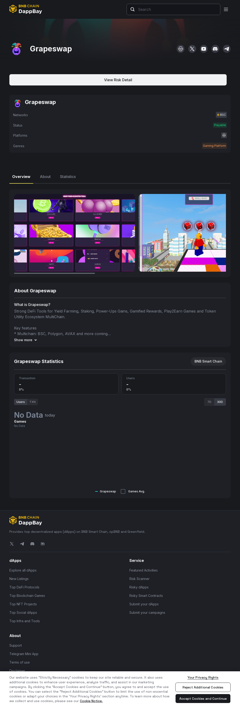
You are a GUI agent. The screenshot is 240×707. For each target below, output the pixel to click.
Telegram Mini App (23, 654)
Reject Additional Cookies (203, 687)
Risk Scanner (139, 579)
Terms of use (19, 662)
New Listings (19, 579)
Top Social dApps (23, 612)
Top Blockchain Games (27, 596)
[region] (120, 689)
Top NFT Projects (23, 604)
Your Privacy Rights (203, 677)
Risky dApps (139, 587)
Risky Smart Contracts (146, 596)
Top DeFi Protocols (24, 587)
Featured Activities (143, 570)
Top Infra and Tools (24, 621)
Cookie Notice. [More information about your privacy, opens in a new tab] (91, 701)
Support (15, 645)
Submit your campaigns (147, 612)
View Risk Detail (118, 79)
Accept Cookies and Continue (203, 698)
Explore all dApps (23, 570)
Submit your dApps (144, 604)
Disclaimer (17, 671)
